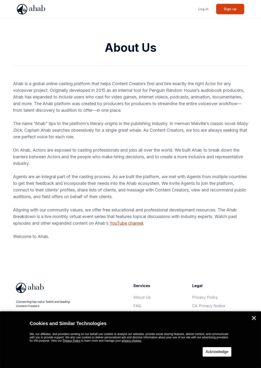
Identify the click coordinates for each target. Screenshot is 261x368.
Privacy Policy (205, 297)
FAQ (137, 305)
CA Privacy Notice (208, 305)
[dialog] (130, 340)
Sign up (230, 9)
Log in (203, 9)
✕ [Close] (254, 318)
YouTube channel (126, 223)
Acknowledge (217, 352)
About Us (142, 297)
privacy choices (131, 340)
